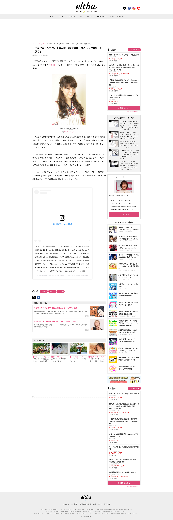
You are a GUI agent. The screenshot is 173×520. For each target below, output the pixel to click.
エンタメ (41, 44)
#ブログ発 (61, 291)
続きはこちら (125, 108)
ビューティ (71, 16)
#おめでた (52, 291)
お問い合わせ (97, 504)
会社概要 (74, 504)
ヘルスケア (61, 16)
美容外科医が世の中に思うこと (122, 209)
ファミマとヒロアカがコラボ (121, 203)
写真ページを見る (70, 132)
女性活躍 (120, 16)
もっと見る (125, 214)
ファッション (89, 16)
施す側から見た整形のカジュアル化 (123, 206)
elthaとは (66, 504)
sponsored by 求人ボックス (134, 111)
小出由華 (51, 65)
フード (80, 16)
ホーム (34, 44)
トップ (52, 16)
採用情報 (107, 504)
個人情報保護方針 (85, 504)
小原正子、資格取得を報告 (120, 200)
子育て (112, 16)
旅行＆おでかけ (102, 16)
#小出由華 (44, 291)
